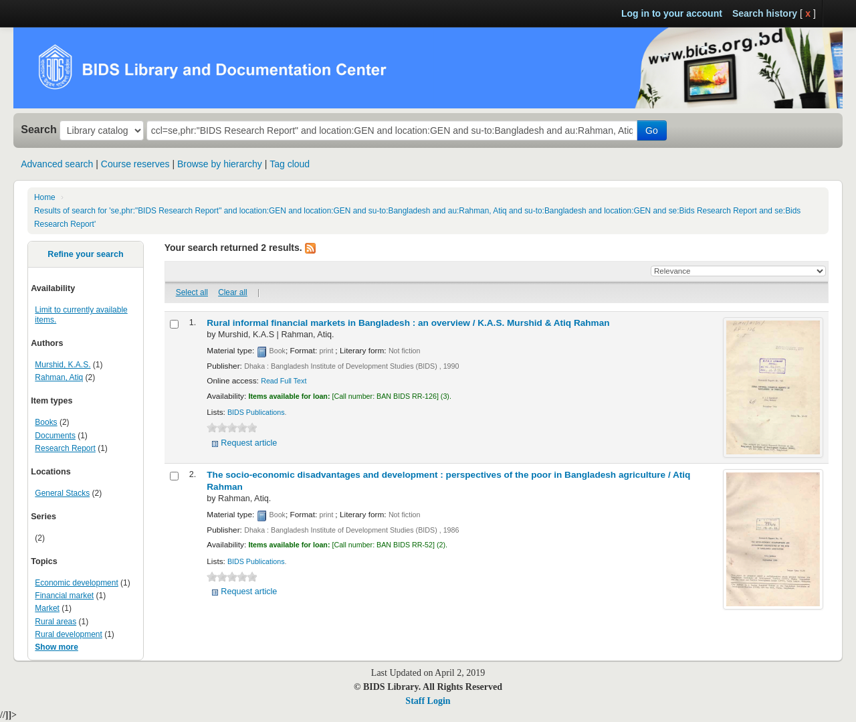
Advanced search (57, 164)
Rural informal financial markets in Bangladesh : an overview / (408, 323)
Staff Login (427, 701)
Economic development (76, 583)
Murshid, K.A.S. (62, 364)
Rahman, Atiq (59, 377)
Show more (56, 647)
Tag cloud (290, 164)
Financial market (64, 595)
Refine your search (85, 254)
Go (651, 130)
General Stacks (62, 493)
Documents (55, 435)
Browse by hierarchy (219, 164)
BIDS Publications (256, 412)
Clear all (232, 292)
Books (46, 422)
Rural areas (55, 621)
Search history (764, 13)
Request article (249, 443)
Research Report (65, 448)
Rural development (68, 634)
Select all (192, 292)
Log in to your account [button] (671, 13)
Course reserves (135, 164)
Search (39, 129)
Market (47, 608)
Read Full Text (283, 381)
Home (45, 197)
